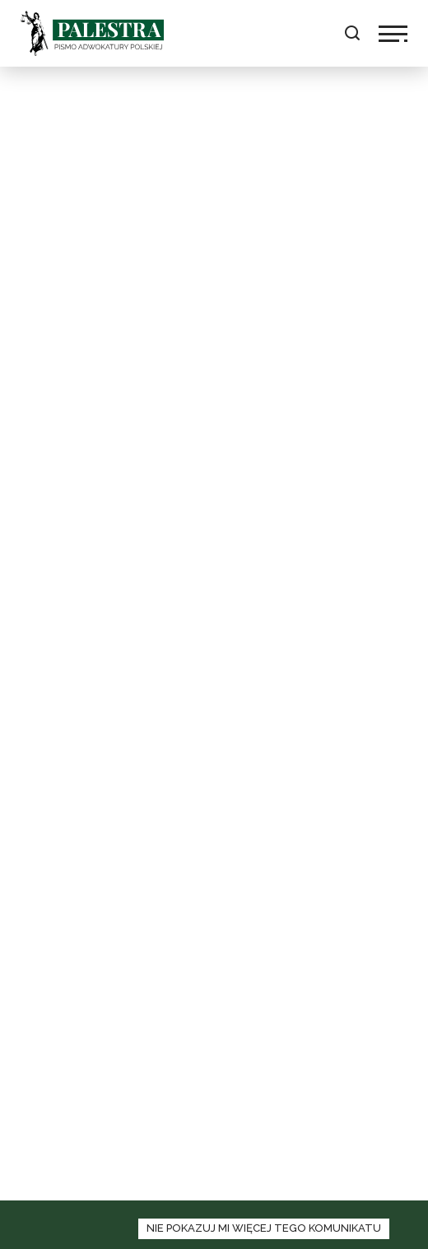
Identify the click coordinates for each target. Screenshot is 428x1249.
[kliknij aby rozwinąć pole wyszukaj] (351, 33)
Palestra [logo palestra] (92, 33)
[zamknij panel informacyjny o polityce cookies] (263, 1229)
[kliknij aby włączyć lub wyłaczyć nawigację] (393, 34)
